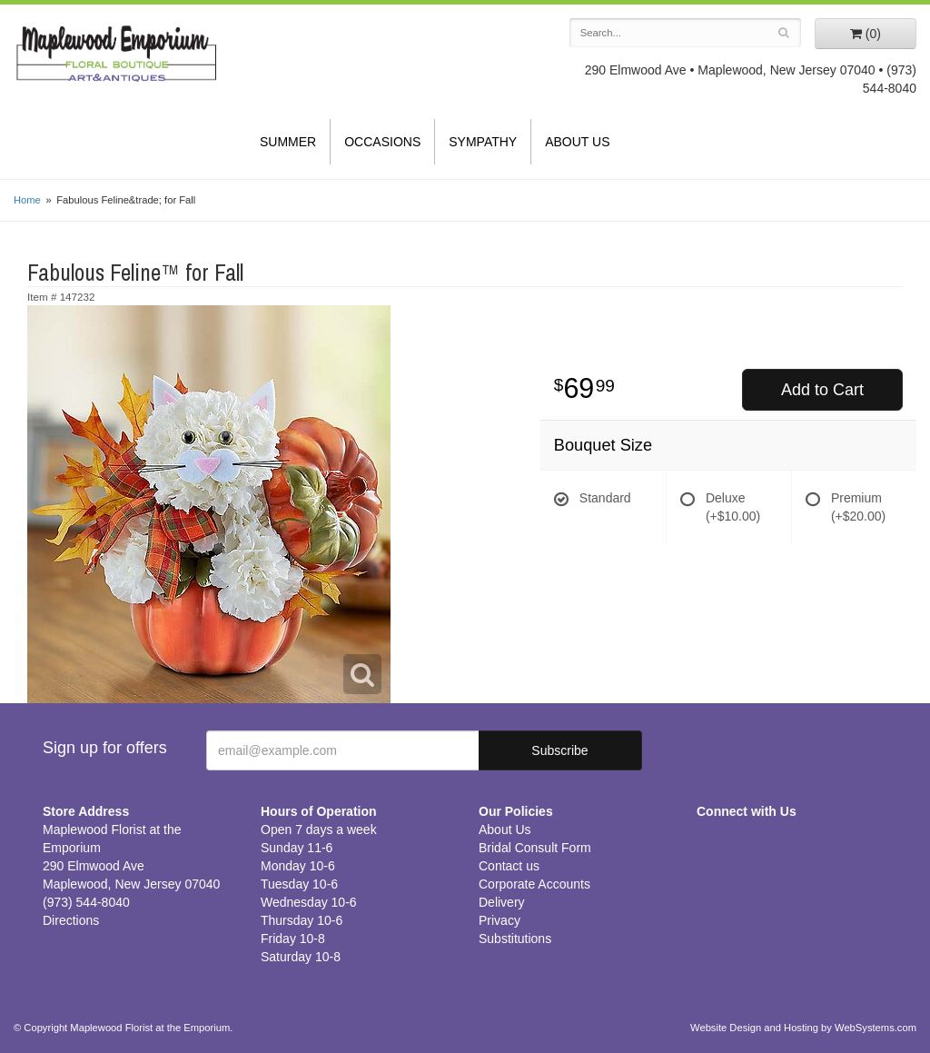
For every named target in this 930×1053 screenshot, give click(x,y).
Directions (71, 920)
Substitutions (515, 938)
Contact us (509, 866)
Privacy (499, 920)
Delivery (502, 902)
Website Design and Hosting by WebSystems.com (803, 1027)
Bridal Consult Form (535, 847)
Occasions (382, 141)
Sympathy (483, 141)
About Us (577, 141)
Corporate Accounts (534, 884)
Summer (288, 141)
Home (27, 199)
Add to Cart (822, 390)
